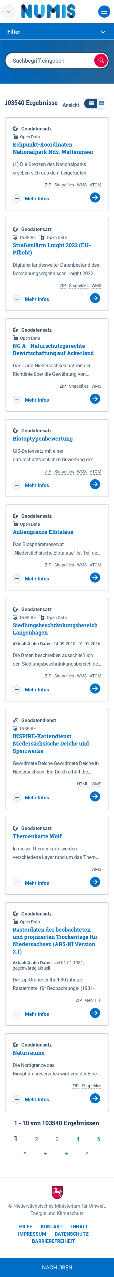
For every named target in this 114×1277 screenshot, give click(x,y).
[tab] (57, 32)
